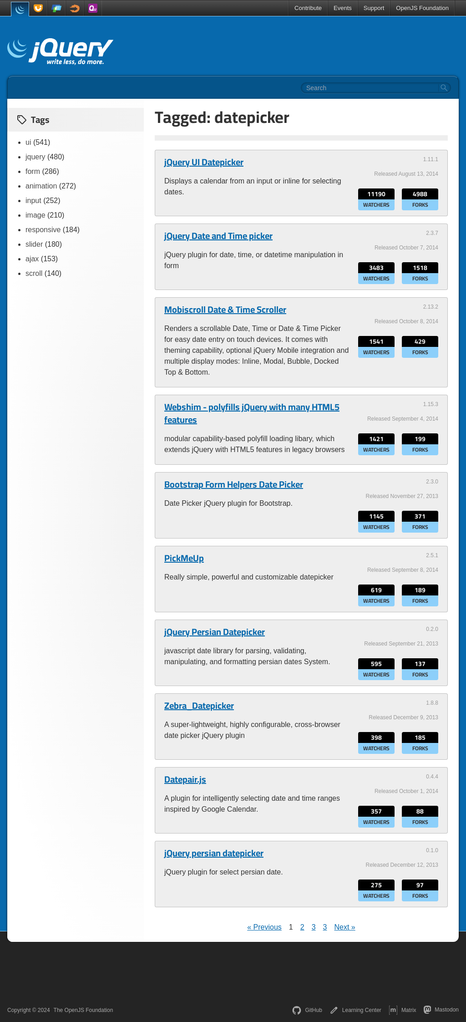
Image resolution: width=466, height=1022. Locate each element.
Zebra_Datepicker (199, 705)
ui (28, 142)
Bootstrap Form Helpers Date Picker (233, 484)
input (33, 200)
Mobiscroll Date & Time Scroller (225, 309)
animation (41, 186)
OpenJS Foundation (422, 8)
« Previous (264, 927)
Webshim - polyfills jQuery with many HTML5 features (251, 413)
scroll (33, 273)
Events (343, 8)
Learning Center (355, 1010)
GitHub (307, 1010)
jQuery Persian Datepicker (214, 631)
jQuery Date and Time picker (218, 235)
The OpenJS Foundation (83, 1010)
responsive (43, 230)
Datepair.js (185, 779)
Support (374, 8)
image (35, 215)
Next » (344, 927)
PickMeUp (184, 558)
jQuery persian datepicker (213, 853)
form (32, 171)
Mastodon (441, 1010)
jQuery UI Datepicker (203, 162)
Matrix (402, 1010)
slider (34, 244)
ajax (32, 259)
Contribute (308, 8)
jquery (35, 157)
